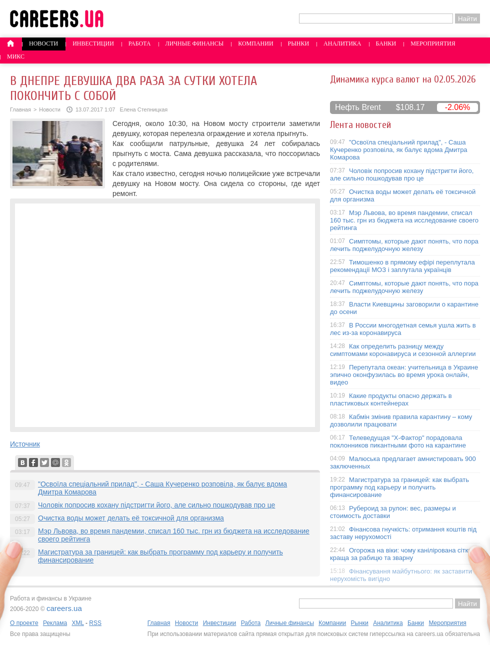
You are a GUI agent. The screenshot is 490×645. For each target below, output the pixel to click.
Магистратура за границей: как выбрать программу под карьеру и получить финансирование (399, 487)
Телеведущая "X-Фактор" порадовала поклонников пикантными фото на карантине (398, 441)
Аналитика (342, 43)
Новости (43, 43)
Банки (386, 43)
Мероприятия (433, 43)
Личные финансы (195, 43)
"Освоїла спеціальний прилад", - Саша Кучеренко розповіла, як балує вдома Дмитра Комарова (399, 149)
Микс (15, 56)
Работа (139, 43)
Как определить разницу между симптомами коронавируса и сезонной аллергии (403, 350)
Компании (255, 43)
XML (78, 623)
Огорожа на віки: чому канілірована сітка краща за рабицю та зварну (401, 554)
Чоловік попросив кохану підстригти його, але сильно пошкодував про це (156, 505)
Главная (20, 109)
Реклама (55, 623)
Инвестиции (93, 43)
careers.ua (64, 608)
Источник (25, 444)
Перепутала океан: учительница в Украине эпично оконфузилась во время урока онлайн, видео (404, 375)
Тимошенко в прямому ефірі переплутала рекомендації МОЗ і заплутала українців (402, 266)
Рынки (298, 43)
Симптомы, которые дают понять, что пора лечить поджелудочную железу (404, 245)
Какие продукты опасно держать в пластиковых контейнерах (391, 399)
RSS (95, 623)
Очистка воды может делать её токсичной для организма (131, 518)
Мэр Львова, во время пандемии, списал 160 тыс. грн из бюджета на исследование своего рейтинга (404, 220)
